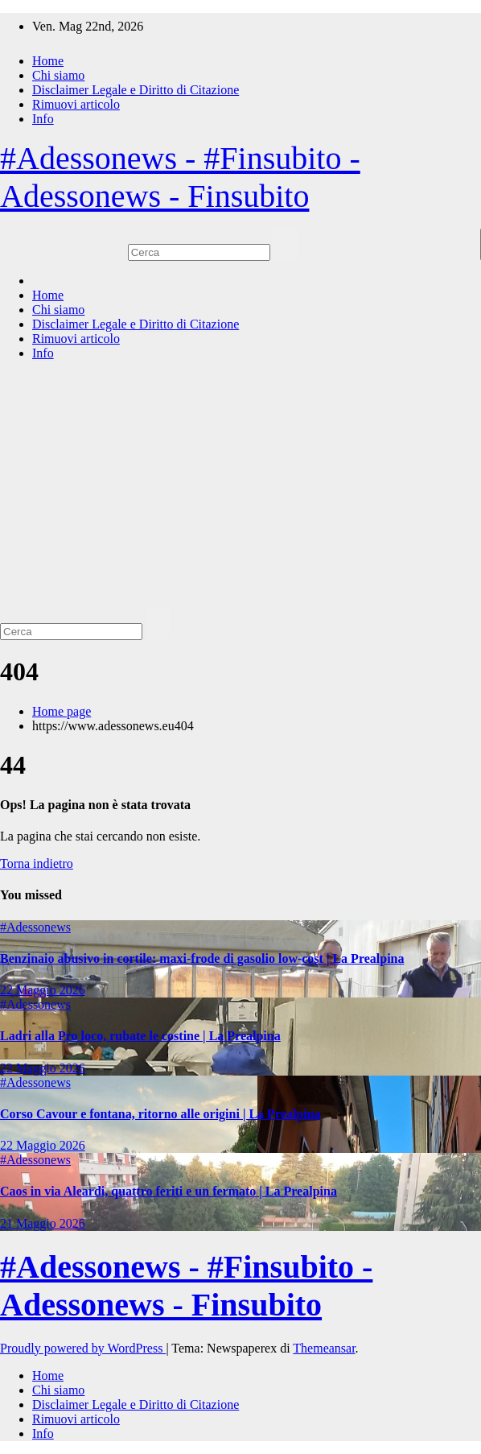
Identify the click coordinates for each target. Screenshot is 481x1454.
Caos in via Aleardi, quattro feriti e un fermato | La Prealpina (168, 1191)
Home (48, 61)
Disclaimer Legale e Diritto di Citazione (135, 90)
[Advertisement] (240, 486)
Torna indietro (36, 863)
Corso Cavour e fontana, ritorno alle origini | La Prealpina (160, 1114)
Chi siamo (58, 75)
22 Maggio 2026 (42, 990)
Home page (61, 711)
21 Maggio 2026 (42, 1223)
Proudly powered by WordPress (83, 1348)
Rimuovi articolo (76, 104)
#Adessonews (35, 927)
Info (43, 119)
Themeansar (324, 1348)
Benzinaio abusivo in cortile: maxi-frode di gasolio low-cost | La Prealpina (202, 958)
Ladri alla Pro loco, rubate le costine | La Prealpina (140, 1036)
